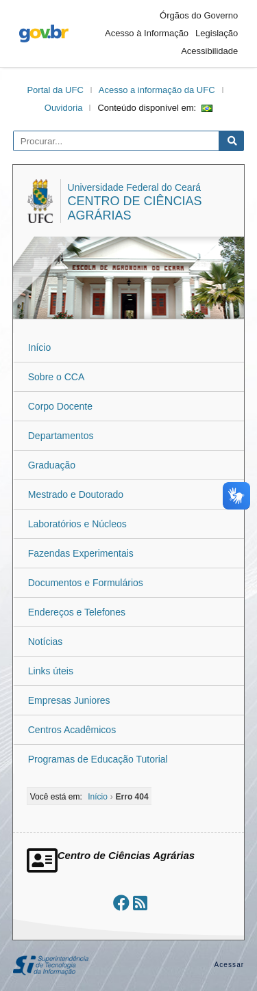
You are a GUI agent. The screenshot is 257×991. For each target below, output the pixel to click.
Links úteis (50, 670)
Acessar (229, 964)
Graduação (51, 465)
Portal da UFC (55, 90)
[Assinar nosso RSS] (140, 903)
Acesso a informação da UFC (157, 90)
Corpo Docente (60, 406)
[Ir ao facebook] (121, 903)
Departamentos (61, 435)
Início (39, 347)
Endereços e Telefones (76, 612)
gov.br (44, 33)
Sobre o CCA (56, 376)
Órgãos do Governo (199, 15)
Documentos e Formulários (85, 582)
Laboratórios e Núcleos (77, 523)
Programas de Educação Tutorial (98, 759)
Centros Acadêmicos (72, 729)
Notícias (45, 641)
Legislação (216, 33)
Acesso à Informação (146, 33)
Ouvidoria (64, 108)
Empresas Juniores (69, 700)
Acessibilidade (209, 51)
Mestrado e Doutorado (75, 494)
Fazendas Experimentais (81, 553)
